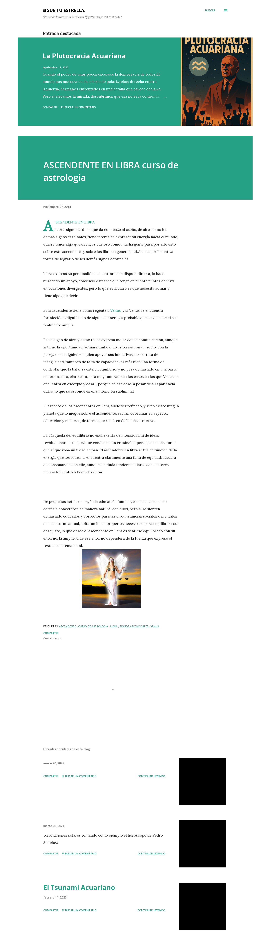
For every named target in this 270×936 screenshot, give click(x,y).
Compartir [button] (50, 107)
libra (114, 626)
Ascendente (68, 626)
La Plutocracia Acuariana (84, 55)
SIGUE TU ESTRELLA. (64, 10)
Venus (115, 310)
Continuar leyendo (151, 776)
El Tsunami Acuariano (79, 887)
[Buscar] (210, 10)
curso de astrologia (93, 626)
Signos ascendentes (134, 626)
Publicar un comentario (78, 107)
